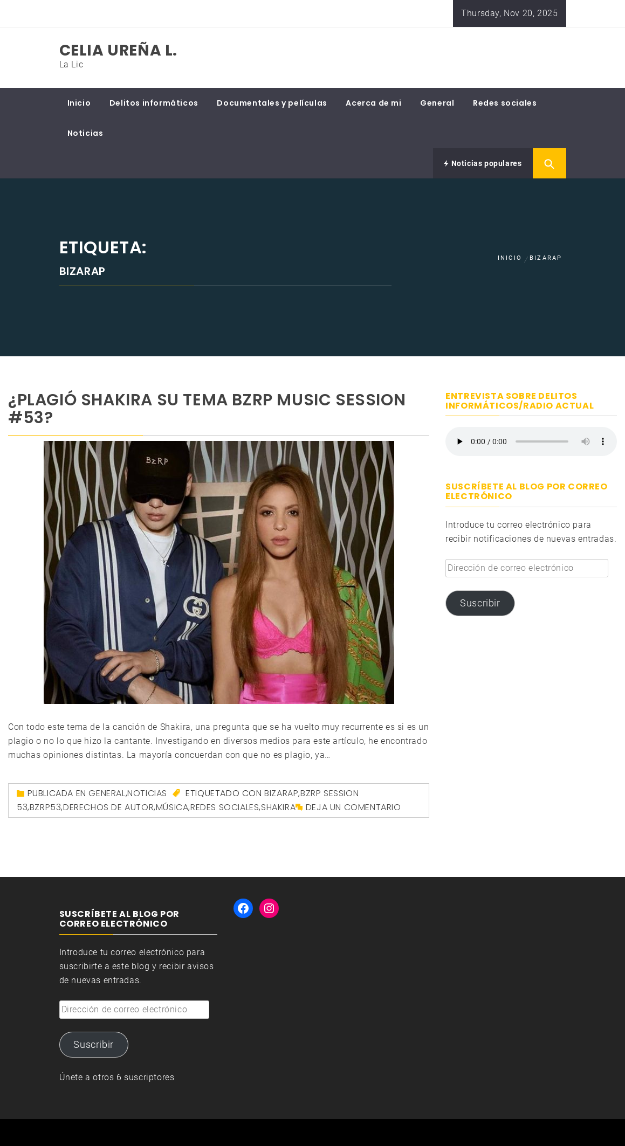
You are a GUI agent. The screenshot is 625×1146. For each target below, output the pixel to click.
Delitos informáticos (153, 103)
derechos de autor (108, 807)
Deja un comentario (353, 807)
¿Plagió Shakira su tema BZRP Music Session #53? (207, 409)
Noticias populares (482, 163)
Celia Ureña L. (118, 50)
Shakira (278, 807)
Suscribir (480, 603)
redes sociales (224, 807)
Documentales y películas (272, 103)
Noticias (85, 133)
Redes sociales (505, 103)
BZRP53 (45, 807)
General (437, 103)
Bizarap (281, 793)
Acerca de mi (373, 103)
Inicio (79, 103)
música (172, 807)
